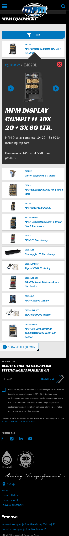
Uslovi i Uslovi (10, 495)
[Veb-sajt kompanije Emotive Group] (33, 524)
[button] (10, 88)
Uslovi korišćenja (27, 421)
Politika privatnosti (10, 421)
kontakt (6, 490)
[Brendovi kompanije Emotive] (33, 529)
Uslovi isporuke (11, 500)
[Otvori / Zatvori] (4, 6)
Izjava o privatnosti (13, 504)
